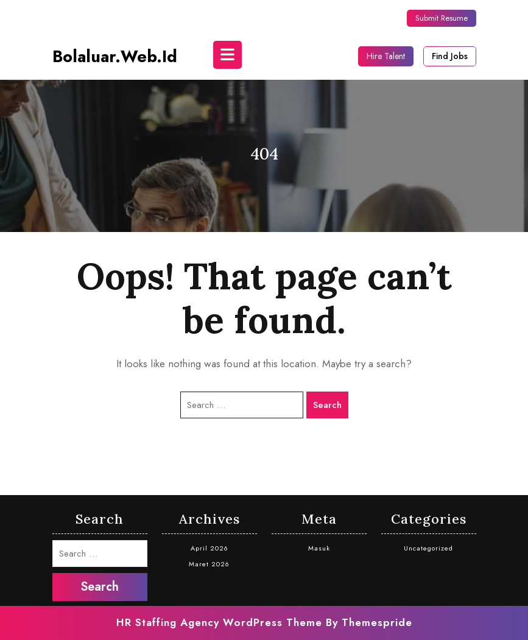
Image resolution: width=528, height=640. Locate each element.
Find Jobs (450, 56)
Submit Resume (441, 18)
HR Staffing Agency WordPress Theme (219, 622)
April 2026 (209, 548)
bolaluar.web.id (114, 56)
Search (327, 405)
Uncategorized (428, 548)
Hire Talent (386, 56)
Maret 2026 (209, 564)
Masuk (319, 548)
